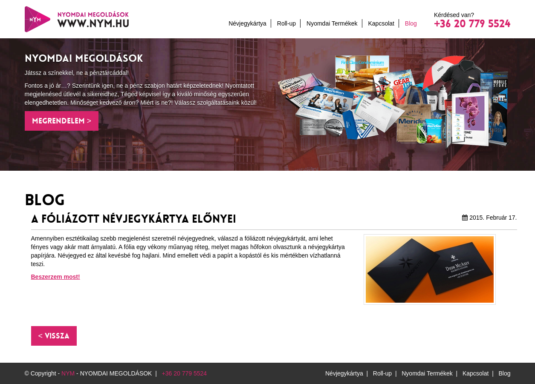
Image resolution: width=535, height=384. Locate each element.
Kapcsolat (381, 23)
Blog (411, 23)
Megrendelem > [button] (62, 121)
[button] (54, 336)
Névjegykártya (247, 23)
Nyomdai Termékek (332, 23)
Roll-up (286, 23)
